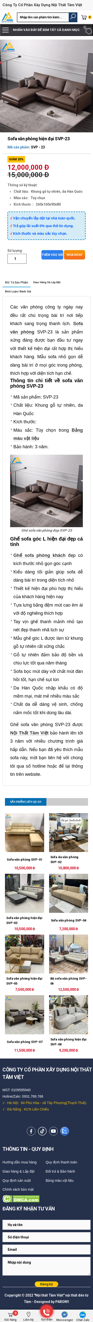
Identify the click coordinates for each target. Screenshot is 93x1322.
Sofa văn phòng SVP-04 (68, 920)
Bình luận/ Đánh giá (18, 291)
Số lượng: (15, 251)
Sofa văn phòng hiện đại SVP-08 (68, 1042)
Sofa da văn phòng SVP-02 (64, 859)
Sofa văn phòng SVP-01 (24, 859)
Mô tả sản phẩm (16, 282)
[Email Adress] (46, 1225)
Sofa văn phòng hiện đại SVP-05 (24, 981)
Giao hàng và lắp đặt (47, 282)
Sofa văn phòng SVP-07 (24, 1042)
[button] (73, 17)
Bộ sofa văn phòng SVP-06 (68, 981)
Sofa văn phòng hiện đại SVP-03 (24, 920)
